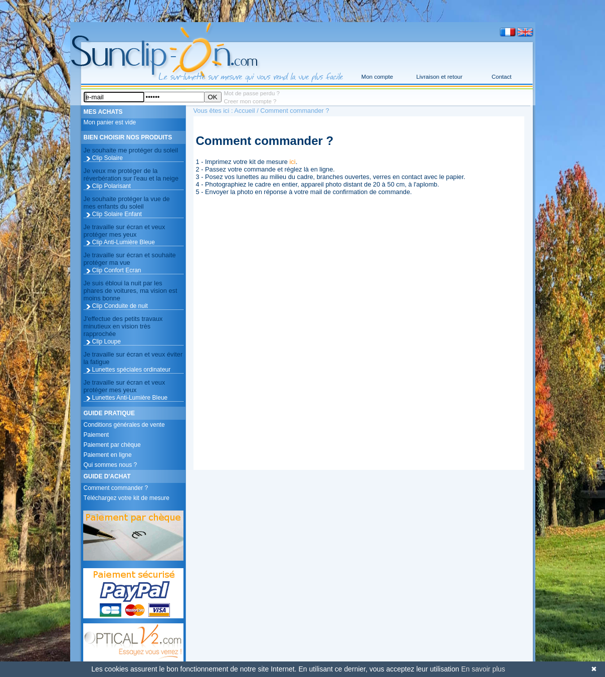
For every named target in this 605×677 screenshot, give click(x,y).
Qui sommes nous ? (110, 464)
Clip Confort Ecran (116, 270)
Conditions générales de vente (124, 424)
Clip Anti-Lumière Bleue (123, 242)
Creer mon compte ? (250, 101)
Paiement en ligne (108, 454)
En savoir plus (483, 669)
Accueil (244, 110)
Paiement (96, 434)
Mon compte (377, 77)
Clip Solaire (107, 157)
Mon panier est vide (110, 122)
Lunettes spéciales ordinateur (131, 369)
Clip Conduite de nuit (120, 305)
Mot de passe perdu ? (252, 93)
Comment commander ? (116, 487)
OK (213, 97)
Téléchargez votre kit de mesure (126, 497)
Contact (502, 77)
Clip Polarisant (111, 186)
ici (293, 161)
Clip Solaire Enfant (117, 214)
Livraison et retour (439, 77)
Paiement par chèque (112, 444)
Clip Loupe (106, 341)
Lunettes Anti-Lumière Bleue (130, 397)
